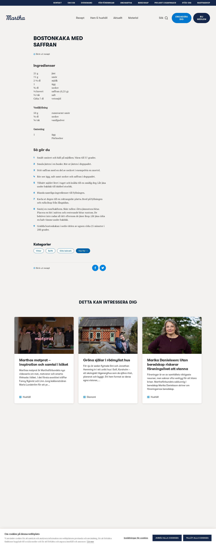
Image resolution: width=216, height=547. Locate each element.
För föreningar (106, 3)
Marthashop (203, 3)
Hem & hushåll (98, 17)
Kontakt (57, 3)
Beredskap (143, 3)
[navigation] (15, 18)
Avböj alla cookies (167, 538)
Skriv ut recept (43, 54)
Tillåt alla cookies (197, 538)
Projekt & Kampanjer (165, 3)
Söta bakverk (66, 251)
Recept (80, 17)
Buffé (50, 251)
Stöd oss (186, 3)
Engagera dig (182, 17)
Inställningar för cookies (136, 538)
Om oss (71, 3)
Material (133, 17)
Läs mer (90, 541)
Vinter (38, 251)
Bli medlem (201, 17)
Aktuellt (117, 17)
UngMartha (126, 3)
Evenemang (86, 3)
